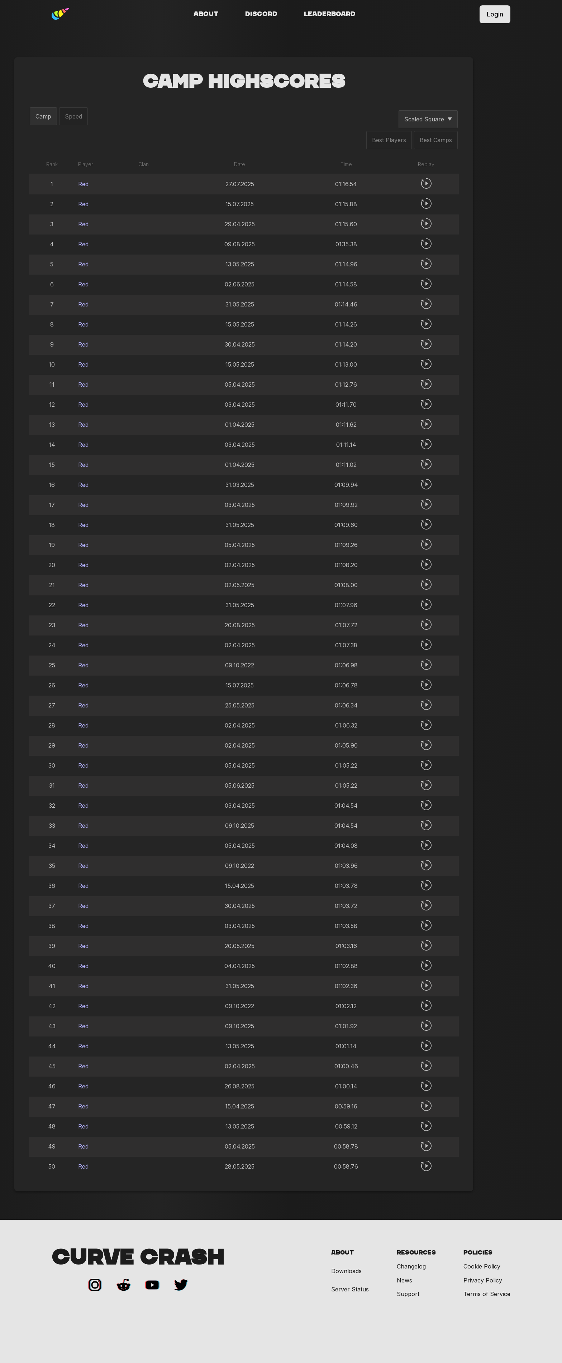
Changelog (411, 1266)
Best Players (389, 140)
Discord (261, 14)
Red (83, 184)
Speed (73, 116)
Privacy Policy (482, 1280)
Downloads (346, 1271)
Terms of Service (486, 1294)
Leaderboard (330, 14)
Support (408, 1294)
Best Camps (436, 140)
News (404, 1280)
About (206, 14)
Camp (43, 116)
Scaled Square (428, 119)
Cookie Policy (481, 1266)
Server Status (350, 1289)
